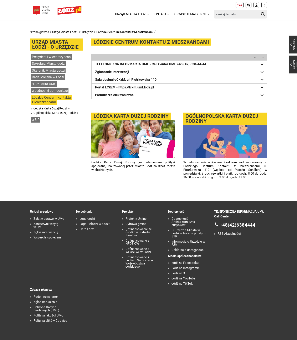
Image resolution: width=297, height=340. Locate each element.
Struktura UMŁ (45, 84)
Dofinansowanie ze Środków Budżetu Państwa (139, 232)
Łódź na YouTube (183, 278)
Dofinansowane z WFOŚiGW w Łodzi (138, 250)
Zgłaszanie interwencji (180, 72)
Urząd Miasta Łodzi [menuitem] (131, 14)
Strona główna (39, 32)
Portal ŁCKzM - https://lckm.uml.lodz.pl (180, 87)
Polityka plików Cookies (50, 320)
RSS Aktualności (229, 233)
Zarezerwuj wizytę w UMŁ (46, 225)
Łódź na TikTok (182, 283)
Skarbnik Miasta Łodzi (48, 70)
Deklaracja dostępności (187, 250)
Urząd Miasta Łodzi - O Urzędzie (72, 32)
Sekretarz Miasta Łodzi (49, 64)
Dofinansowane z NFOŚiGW (137, 242)
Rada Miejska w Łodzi (48, 77)
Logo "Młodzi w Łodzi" (95, 224)
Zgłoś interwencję (46, 232)
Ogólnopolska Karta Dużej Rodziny (56, 112)
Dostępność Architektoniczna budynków (183, 222)
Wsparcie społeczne (47, 237)
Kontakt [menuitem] (160, 14)
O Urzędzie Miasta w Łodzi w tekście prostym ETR (188, 233)
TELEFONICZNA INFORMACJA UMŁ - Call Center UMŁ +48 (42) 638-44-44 (180, 64)
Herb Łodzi (87, 229)
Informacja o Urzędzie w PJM (188, 243)
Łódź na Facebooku (185, 262)
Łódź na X (178, 273)
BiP (37, 120)
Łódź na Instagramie (185, 268)
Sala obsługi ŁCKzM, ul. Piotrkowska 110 (180, 80)
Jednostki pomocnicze (51, 91)
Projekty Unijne (136, 218)
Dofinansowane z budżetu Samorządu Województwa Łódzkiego (139, 262)
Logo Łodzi (87, 218)
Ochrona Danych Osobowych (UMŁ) (46, 309)
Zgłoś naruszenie (45, 302)
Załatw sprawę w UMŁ (49, 218)
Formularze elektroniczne (180, 95)
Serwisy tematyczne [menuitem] (190, 14)
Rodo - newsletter (46, 296)
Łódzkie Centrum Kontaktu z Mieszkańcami (124, 32)
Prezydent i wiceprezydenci (51, 57)
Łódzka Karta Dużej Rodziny (52, 108)
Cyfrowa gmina (136, 224)
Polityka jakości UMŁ (48, 315)
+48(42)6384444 (237, 225)
